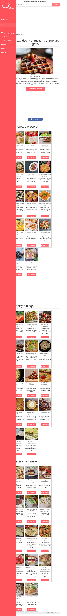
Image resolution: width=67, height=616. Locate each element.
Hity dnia (4, 37)
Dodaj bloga (5, 19)
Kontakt (4, 52)
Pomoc (3, 44)
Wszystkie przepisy (7, 33)
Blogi (3, 48)
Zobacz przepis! (24, 157)
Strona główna (6, 25)
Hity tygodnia (6, 40)
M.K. (65, 612)
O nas (3, 29)
